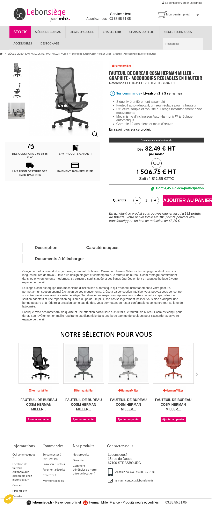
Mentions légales (53, 480)
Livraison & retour (54, 464)
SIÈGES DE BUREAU (48, 32)
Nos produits (81, 454)
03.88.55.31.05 (176, 502)
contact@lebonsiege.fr (139, 480)
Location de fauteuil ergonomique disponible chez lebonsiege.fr (22, 471)
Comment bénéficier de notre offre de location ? (85, 469)
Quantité (119, 200)
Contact (18, 485)
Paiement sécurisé (54, 469)
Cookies (18, 496)
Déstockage (49, 43)
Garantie (78, 460)
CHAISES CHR (112, 32)
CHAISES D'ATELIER (142, 32)
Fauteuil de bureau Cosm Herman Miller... (39, 404)
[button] (9, 499)
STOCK (20, 32)
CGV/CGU (49, 475)
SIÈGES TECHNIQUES (178, 32)
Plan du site (20, 490)
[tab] (46, 247)
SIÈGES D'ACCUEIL (82, 32)
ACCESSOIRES (23, 43)
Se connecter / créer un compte (182, 2)
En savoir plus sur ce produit (130, 129)
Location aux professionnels (156, 140)
